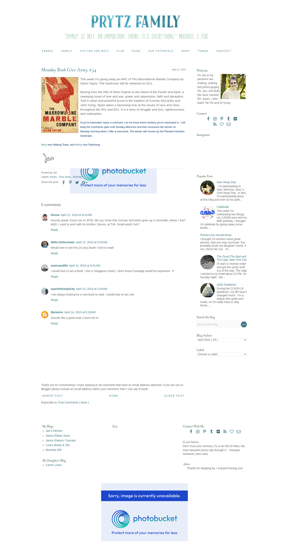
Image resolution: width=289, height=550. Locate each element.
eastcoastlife (59, 265)
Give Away (65, 176)
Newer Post (52, 395)
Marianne (57, 312)
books (53, 176)
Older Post (174, 395)
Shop (185, 51)
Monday (77, 176)
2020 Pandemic (226, 284)
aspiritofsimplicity (63, 288)
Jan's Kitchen (54, 430)
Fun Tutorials (161, 51)
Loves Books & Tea (58, 445)
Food (136, 51)
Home (113, 395)
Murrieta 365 (54, 449)
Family (66, 51)
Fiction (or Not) (94, 51)
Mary (44, 144)
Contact (223, 51)
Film (120, 51)
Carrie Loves (54, 465)
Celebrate (223, 206)
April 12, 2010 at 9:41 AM (84, 265)
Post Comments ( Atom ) (73, 402)
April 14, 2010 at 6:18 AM (79, 312)
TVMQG (203, 51)
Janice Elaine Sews (58, 435)
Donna (55, 215)
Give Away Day (226, 182)
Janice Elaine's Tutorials (61, 440)
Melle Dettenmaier (63, 242)
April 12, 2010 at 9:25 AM (91, 242)
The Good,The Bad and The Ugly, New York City (232, 258)
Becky (78, 144)
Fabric (48, 51)
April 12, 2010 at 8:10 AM (76, 215)
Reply (54, 229)
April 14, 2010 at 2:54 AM (91, 288)
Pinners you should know (216, 235)
